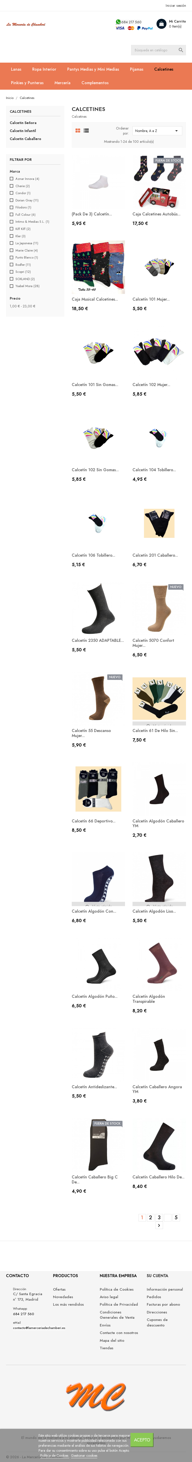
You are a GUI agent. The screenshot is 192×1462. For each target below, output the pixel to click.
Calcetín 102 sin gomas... (95, 470)
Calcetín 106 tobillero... (93, 555)
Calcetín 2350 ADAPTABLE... (98, 640)
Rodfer (23, 265)
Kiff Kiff (23, 229)
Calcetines (163, 69)
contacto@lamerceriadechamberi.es (39, 1328)
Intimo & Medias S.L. (32, 221)
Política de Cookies (54, 1455)
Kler (21, 236)
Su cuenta (157, 1276)
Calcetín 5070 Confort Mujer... (153, 643)
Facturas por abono (163, 1304)
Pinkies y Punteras (27, 83)
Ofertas (59, 1289)
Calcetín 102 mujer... (151, 385)
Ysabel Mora (28, 286)
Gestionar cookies (84, 1455)
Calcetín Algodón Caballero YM (158, 823)
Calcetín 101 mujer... (151, 299)
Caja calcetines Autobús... (156, 214)
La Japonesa (27, 243)
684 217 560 (132, 22)
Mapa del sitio (112, 1340)
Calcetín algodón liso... (154, 911)
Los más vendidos (68, 1304)
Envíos (105, 1325)
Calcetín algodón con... (94, 911)
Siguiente (159, 1225)
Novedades (63, 1297)
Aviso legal (109, 1297)
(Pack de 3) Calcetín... (92, 214)
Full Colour (26, 214)
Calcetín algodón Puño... (95, 996)
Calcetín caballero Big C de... (95, 1179)
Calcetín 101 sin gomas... (95, 385)
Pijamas (136, 69)
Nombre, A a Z (157, 131)
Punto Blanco (27, 257)
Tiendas (106, 1348)
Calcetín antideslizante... (94, 1087)
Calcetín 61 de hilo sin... (155, 731)
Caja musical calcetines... (95, 299)
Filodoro (23, 207)
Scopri (23, 272)
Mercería (62, 83)
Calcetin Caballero (25, 138)
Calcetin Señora (23, 122)
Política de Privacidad (119, 1304)
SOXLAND (25, 279)
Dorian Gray (27, 200)
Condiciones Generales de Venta (117, 1315)
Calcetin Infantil (23, 130)
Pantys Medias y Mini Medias (93, 69)
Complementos (95, 83)
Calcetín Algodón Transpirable (148, 999)
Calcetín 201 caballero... (155, 555)
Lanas (16, 69)
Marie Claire (27, 250)
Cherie (23, 186)
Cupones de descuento (157, 1322)
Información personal (165, 1289)
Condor (23, 193)
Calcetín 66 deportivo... (94, 821)
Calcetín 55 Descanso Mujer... (91, 733)
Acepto (142, 1439)
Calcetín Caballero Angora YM (157, 1089)
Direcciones (157, 1312)
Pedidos (154, 1297)
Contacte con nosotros (119, 1332)
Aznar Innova (27, 179)
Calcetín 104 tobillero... (154, 470)
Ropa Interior (44, 69)
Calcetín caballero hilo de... (158, 1177)
